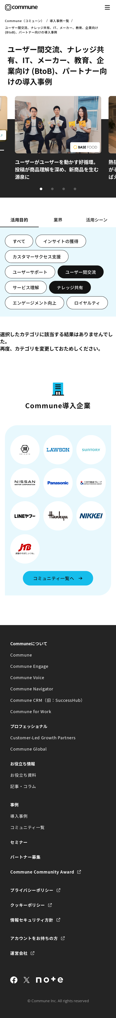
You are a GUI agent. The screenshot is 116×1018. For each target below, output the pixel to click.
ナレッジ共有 (70, 287)
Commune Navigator (31, 689)
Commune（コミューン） (24, 20)
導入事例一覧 (59, 20)
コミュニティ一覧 (27, 827)
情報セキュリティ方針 (31, 920)
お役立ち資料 (23, 775)
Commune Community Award (42, 872)
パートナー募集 (25, 857)
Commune (21, 655)
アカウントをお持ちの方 (34, 938)
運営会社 (19, 953)
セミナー (19, 842)
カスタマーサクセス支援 (37, 256)
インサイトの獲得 (60, 241)
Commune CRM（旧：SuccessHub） (47, 700)
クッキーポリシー (27, 905)
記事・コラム (23, 786)
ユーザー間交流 (80, 272)
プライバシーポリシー (31, 890)
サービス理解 (26, 287)
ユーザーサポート (30, 272)
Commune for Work (30, 711)
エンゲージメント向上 (34, 303)
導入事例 (19, 816)
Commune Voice (27, 677)
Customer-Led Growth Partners (43, 737)
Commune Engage (29, 666)
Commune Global (28, 749)
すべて (19, 241)
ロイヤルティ (87, 303)
